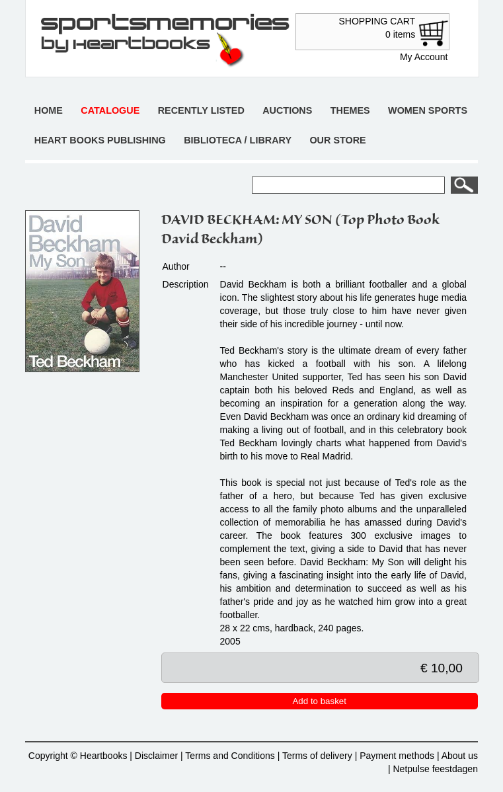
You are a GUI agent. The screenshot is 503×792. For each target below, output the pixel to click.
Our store (337, 140)
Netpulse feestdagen (435, 769)
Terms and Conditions (229, 755)
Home (48, 110)
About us (460, 755)
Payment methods (397, 755)
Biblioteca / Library (237, 140)
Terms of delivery (317, 755)
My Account (423, 57)
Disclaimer (156, 755)
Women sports (427, 110)
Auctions (287, 110)
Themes (350, 110)
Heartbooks (104, 755)
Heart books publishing (100, 140)
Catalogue (110, 110)
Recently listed (201, 110)
